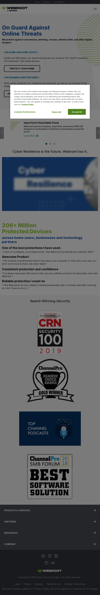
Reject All (56, 112)
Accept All (77, 112)
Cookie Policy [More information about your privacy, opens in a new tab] (27, 104)
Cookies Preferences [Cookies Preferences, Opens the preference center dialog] (24, 112)
